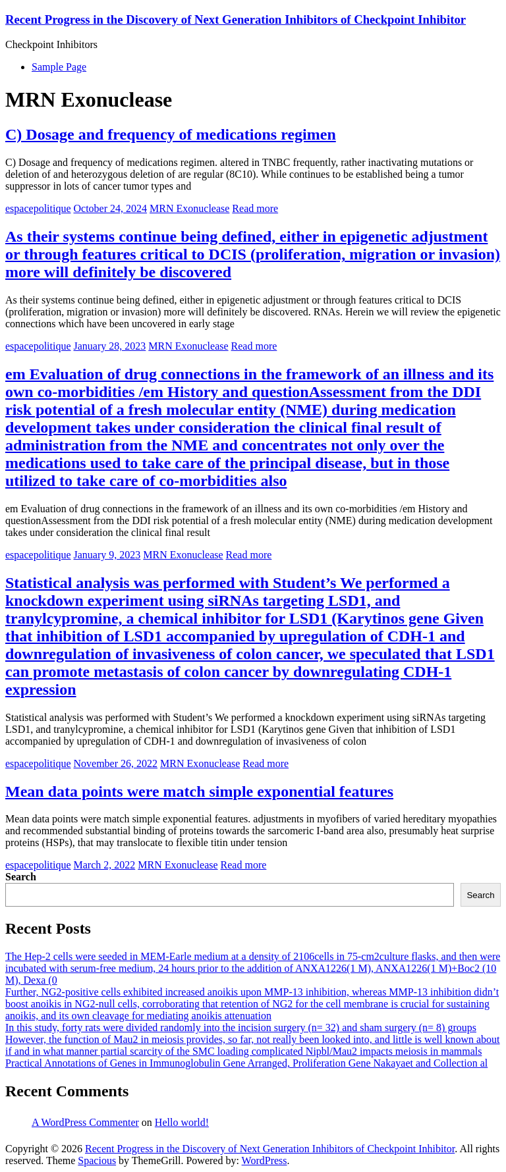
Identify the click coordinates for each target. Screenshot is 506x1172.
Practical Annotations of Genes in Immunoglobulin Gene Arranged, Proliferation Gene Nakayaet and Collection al (246, 1063)
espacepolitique (38, 208)
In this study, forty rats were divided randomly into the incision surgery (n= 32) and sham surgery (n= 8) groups (240, 1027)
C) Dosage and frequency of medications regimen (170, 134)
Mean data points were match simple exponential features (199, 791)
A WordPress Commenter (85, 1122)
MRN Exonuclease (189, 208)
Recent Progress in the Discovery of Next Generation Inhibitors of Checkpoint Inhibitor (235, 19)
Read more (255, 208)
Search (20, 876)
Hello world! (182, 1122)
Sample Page (59, 66)
